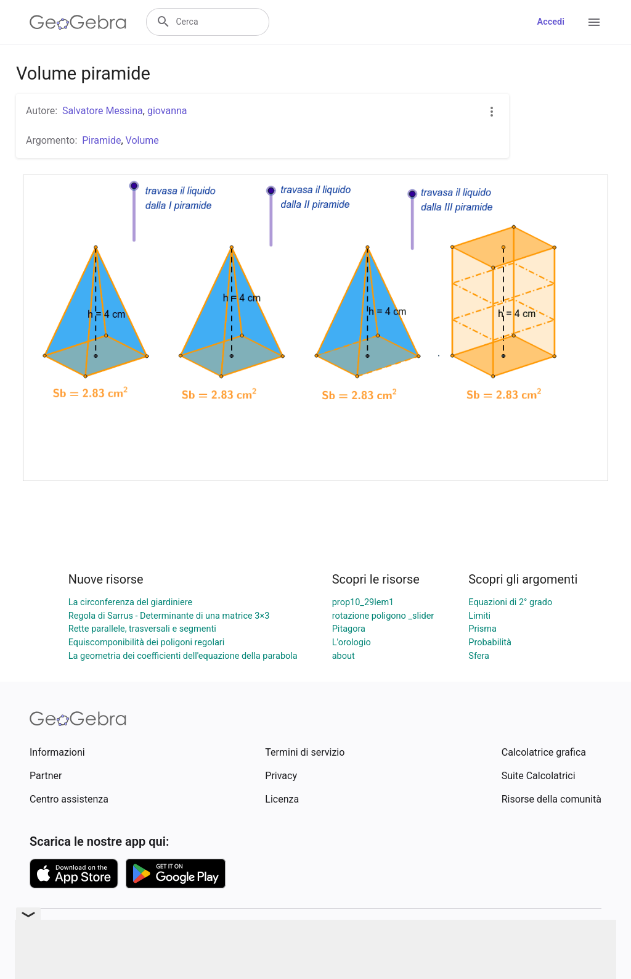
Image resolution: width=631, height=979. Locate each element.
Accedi (550, 22)
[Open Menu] (594, 22)
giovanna (167, 111)
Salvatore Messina (102, 111)
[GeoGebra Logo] (78, 22)
